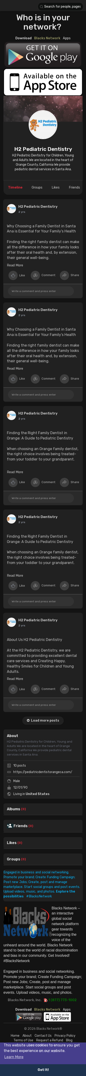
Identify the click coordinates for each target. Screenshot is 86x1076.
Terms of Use (23, 1040)
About (27, 1036)
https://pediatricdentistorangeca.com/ (42, 772)
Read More (15, 265)
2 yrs (21, 211)
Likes (12, 843)
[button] (60, 6)
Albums (13, 809)
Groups (13, 859)
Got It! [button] (43, 1070)
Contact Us (43, 1036)
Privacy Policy (65, 1036)
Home (15, 1036)
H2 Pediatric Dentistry (43, 149)
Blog (69, 1040)
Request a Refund (49, 1040)
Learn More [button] (13, 1057)
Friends (21, 826)
